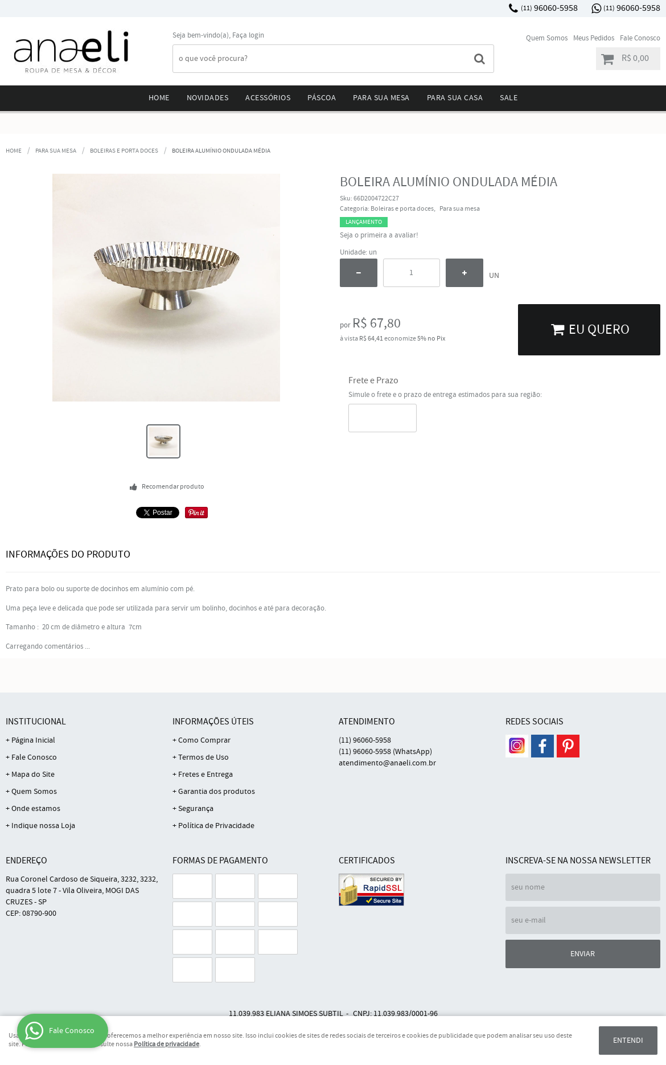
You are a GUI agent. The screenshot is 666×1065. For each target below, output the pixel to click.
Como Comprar (204, 740)
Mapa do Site (33, 774)
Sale (508, 98)
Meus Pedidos (593, 38)
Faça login (248, 35)
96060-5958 (549, 8)
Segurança (195, 809)
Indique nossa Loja (43, 826)
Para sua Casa (455, 98)
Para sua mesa (381, 98)
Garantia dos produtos (216, 792)
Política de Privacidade (216, 826)
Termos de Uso (203, 757)
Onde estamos (35, 809)
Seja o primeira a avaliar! (379, 235)
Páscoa (321, 98)
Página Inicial (33, 740)
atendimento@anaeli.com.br (387, 763)
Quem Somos (547, 38)
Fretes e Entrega (205, 774)
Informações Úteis (213, 722)
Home (159, 98)
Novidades (208, 98)
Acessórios (267, 98)
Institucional (36, 722)
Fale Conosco (640, 38)
